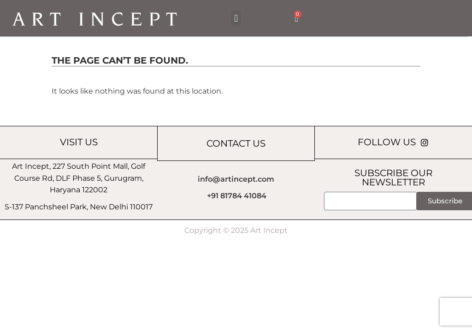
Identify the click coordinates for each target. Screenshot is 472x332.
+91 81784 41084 (236, 195)
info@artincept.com (236, 179)
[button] (235, 18)
